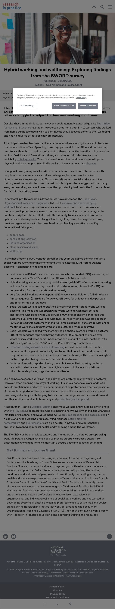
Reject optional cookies (64, 106)
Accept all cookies (88, 106)
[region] (57, 101)
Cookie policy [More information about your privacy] (81, 98)
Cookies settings (27, 106)
